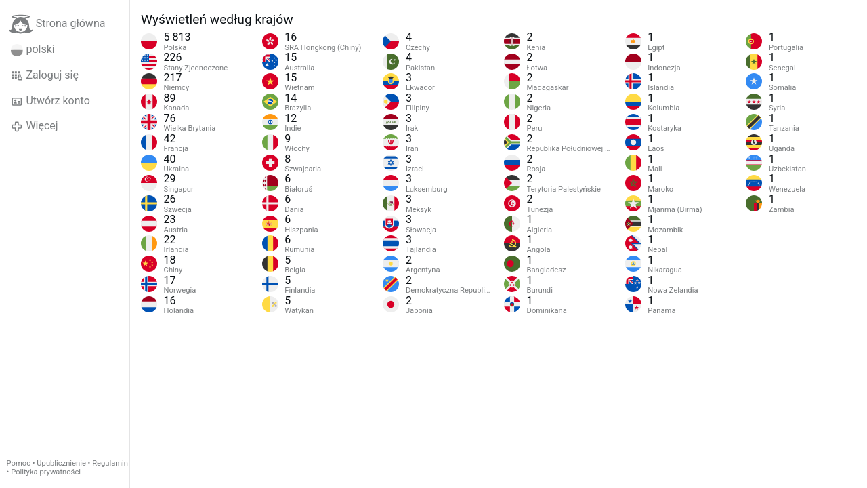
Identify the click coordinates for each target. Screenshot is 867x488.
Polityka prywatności (46, 472)
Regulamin (110, 463)
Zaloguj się (45, 75)
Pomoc (18, 463)
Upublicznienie (61, 463)
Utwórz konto (50, 101)
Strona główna (57, 24)
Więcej (34, 126)
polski (33, 49)
